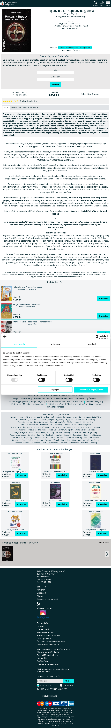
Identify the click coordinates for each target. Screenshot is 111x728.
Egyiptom (70, 419)
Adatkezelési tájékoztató (48, 644)
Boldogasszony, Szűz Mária (90, 417)
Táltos (30, 440)
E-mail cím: (55, 76)
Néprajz (67, 432)
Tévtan (48, 440)
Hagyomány (88, 422)
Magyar (97, 427)
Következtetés (86, 427)
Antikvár (41, 589)
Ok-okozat (77, 432)
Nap (52, 432)
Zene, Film (41, 586)
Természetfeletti (56, 437)
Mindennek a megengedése (91, 390)
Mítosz (31, 432)
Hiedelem (44, 424)
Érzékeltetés (53, 443)
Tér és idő (39, 440)
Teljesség (28, 437)
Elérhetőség (42, 623)
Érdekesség (35, 443)
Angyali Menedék (62, 414)
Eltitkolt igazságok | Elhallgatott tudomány (67, 404)
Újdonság (41, 593)
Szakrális (40, 435)
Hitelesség (58, 424)
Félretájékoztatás (41, 422)
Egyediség (60, 419)
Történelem (65, 440)
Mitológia (91, 430)
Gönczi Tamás (47, 414)
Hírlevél (40, 626)
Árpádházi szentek (21, 443)
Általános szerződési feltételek (51, 641)
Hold (74, 424)
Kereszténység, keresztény (21, 427)
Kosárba (103, 298)
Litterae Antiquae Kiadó (48, 664)
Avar (75, 417)
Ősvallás (84, 443)
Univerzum (76, 440)
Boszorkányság (22, 419)
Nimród (59, 432)
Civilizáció (34, 419)
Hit (51, 424)
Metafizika (42, 430)
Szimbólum (77, 435)
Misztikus (52, 430)
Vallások (86, 440)
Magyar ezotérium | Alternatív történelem (32, 398)
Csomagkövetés (44, 638)
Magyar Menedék (50, 695)
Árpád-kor (95, 440)
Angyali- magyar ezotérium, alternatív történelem (29, 417)
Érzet (44, 443)
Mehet (55, 84)
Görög (69, 422)
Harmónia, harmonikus (29, 424)
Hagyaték (77, 422)
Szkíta (86, 435)
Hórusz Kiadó (43, 658)
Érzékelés (63, 443)
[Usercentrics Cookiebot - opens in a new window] (97, 337)
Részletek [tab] (55, 344)
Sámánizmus (17, 437)
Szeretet (67, 435)
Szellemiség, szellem (54, 435)
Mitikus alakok (80, 430)
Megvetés (32, 430)
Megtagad (55, 390)
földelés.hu (55, 725)
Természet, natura (41, 437)
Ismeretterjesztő (84, 424)
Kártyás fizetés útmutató (48, 635)
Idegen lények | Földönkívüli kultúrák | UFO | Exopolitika (57, 401)
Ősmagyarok (74, 443)
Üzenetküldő (43, 629)
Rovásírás (31, 435)
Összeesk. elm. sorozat (47, 599)
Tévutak (56, 440)
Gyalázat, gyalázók (57, 422)
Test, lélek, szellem (91, 437)
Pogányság (92, 432)
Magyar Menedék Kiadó (48, 652)
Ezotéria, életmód (25, 422)
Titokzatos (16, 440)
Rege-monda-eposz (18, 435)
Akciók (40, 596)
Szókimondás (95, 435)
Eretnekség (90, 419)
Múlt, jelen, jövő (42, 432)
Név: (55, 70)
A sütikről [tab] (92, 344)
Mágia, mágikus (20, 432)
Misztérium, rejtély (65, 430)
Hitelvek (67, 424)
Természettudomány (73, 437)
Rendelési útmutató (46, 632)
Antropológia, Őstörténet (61, 417)
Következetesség (58, 427)
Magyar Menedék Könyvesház (9, 5)
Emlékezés (79, 419)
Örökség (93, 443)
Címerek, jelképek (47, 419)
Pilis (84, 432)
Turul (24, 440)
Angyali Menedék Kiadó (47, 655)
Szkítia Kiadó (43, 661)
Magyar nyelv (21, 430)
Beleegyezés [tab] (19, 344)
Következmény (73, 427)
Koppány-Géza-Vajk (42, 427)
